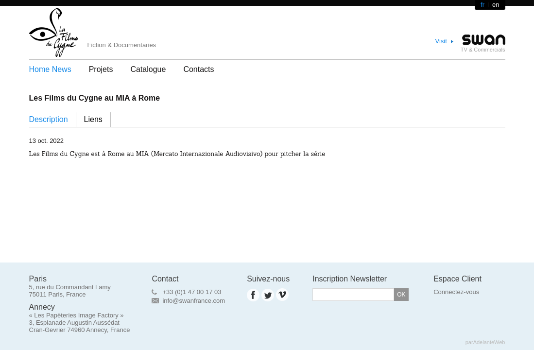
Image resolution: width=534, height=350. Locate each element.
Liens (93, 119)
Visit (441, 41)
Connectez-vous (456, 292)
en (495, 4)
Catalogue (148, 69)
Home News (50, 69)
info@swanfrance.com (193, 300)
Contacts (198, 69)
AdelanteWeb (489, 342)
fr (482, 4)
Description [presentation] (48, 119)
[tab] (52, 119)
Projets (101, 69)
